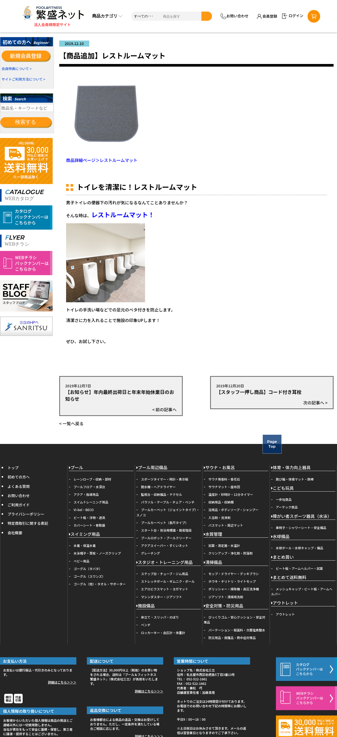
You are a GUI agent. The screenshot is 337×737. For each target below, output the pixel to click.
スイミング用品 (84, 534)
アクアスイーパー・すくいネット (164, 545)
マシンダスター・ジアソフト (161, 597)
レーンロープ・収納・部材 (92, 479)
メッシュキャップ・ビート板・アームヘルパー (302, 591)
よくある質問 (19, 486)
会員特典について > (17, 68)
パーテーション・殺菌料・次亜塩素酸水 (237, 630)
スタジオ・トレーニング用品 (164, 562)
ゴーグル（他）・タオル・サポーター (100, 584)
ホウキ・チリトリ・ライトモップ (232, 581)
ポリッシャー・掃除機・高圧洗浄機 (234, 589)
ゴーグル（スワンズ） (89, 576)
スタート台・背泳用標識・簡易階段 (166, 530)
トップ (13, 467)
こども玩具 (282, 488)
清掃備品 (213, 562)
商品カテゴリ (107, 16)
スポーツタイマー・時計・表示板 (165, 479)
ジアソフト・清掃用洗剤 (226, 597)
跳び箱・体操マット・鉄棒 (295, 479)
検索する (25, 122)
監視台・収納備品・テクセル (161, 494)
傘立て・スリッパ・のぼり (160, 617)
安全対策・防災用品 (223, 606)
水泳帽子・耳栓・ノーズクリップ (97, 553)
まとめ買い (282, 557)
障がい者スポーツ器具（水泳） (301, 516)
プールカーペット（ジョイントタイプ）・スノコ (167, 512)
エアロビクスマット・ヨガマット (164, 589)
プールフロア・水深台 (89, 486)
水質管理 (213, 534)
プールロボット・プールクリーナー (166, 538)
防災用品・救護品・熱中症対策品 (232, 637)
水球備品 (280, 537)
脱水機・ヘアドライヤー (158, 486)
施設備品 (145, 606)
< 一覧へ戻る (71, 423)
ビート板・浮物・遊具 (89, 517)
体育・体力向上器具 (291, 468)
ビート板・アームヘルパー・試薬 (299, 568)
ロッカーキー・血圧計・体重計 (163, 632)
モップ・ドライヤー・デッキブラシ (234, 573)
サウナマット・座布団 (224, 486)
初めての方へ (19, 476)
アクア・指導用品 (86, 494)
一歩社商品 (284, 499)
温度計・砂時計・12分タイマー (231, 494)
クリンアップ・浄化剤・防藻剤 (231, 553)
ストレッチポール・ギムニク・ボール (168, 581)
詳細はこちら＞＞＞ (62, 682)
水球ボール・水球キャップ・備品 (299, 548)
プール (76, 468)
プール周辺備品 (151, 468)
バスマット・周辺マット (226, 525)
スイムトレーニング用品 (91, 502)
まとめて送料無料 (288, 577)
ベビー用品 (82, 561)
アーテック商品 (287, 507)
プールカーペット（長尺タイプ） (165, 522)
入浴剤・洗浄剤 (220, 517)
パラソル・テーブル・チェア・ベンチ (168, 502)
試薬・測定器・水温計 (224, 545)
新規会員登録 (26, 56)
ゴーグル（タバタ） (88, 568)
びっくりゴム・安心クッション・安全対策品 (234, 619)
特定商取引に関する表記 (28, 523)
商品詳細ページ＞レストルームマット (101, 160)
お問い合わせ (234, 16)
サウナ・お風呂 (219, 468)
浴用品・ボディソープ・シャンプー (234, 509)
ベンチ (146, 624)
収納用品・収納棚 (221, 502)
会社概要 (15, 532)
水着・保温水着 (85, 545)
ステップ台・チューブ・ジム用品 (164, 573)
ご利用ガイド (19, 504)
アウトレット (284, 603)
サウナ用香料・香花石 (224, 479)
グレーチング (150, 553)
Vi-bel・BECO (84, 509)
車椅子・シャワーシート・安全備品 (301, 527)
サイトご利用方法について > (23, 79)
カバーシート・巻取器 (89, 525)
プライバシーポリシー (26, 514)
